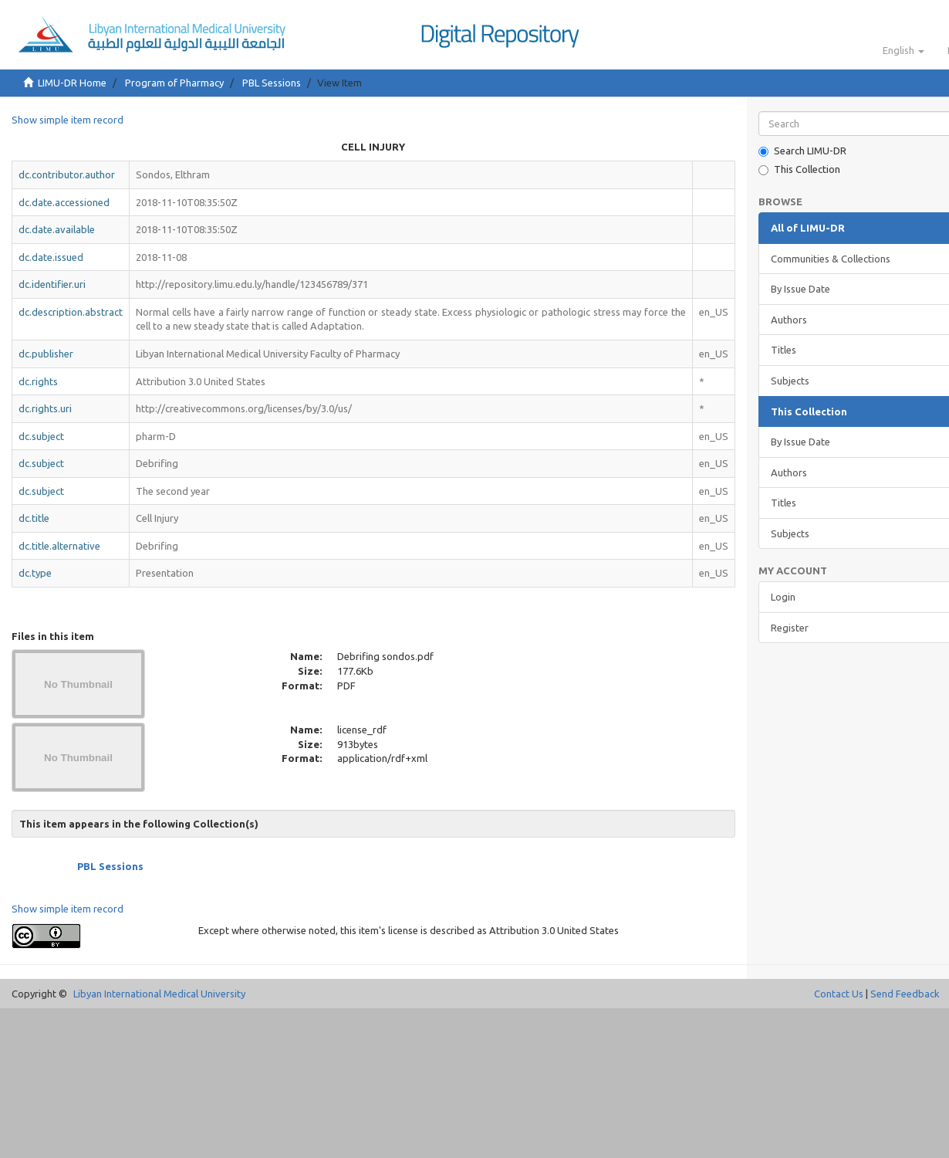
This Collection (799, 169)
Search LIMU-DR (802, 151)
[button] (903, 50)
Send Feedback (905, 993)
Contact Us (838, 993)
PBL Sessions (271, 82)
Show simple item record (67, 119)
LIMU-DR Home (72, 82)
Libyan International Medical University (159, 993)
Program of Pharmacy (174, 82)
